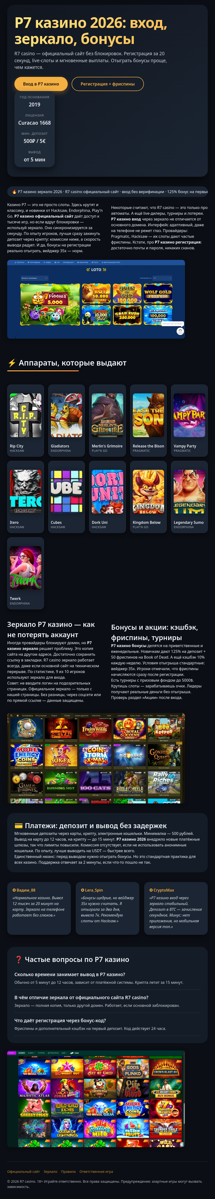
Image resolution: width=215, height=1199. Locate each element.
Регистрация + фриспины (108, 84)
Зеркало (50, 1171)
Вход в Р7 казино (41, 84)
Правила (68, 1171)
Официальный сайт (23, 1171)
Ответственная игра (96, 1171)
